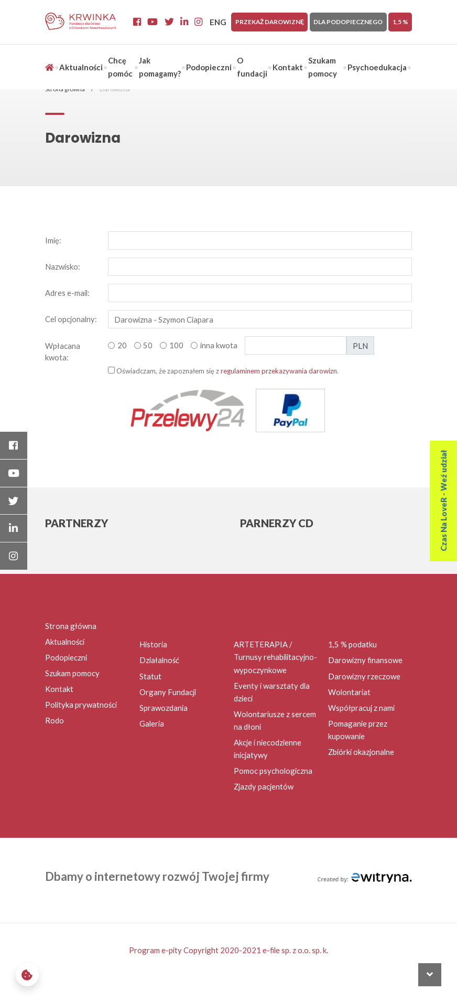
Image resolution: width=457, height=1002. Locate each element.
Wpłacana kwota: (62, 351)
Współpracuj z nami (361, 707)
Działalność (159, 660)
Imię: (53, 240)
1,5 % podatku (352, 644)
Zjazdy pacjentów (263, 786)
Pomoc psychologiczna (273, 770)
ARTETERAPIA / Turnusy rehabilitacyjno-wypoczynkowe (275, 656)
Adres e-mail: (67, 292)
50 (148, 345)
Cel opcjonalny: (71, 319)
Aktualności (81, 67)
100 (176, 345)
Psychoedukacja (377, 67)
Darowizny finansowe (365, 660)
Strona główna (70, 626)
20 (122, 345)
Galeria (151, 723)
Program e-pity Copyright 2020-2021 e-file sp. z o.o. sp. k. (228, 950)
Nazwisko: (62, 266)
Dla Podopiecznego (348, 22)
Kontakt (288, 67)
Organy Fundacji (167, 692)
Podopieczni (209, 67)
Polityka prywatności (81, 704)
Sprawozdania (163, 707)
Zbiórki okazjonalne (361, 751)
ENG (218, 22)
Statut (150, 676)
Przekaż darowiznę (269, 22)
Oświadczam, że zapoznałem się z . (223, 371)
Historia (153, 644)
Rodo (54, 720)
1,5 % (400, 22)
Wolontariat (349, 692)
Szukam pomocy (72, 673)
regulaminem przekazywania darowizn (279, 371)
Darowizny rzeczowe (364, 676)
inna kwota (218, 345)
